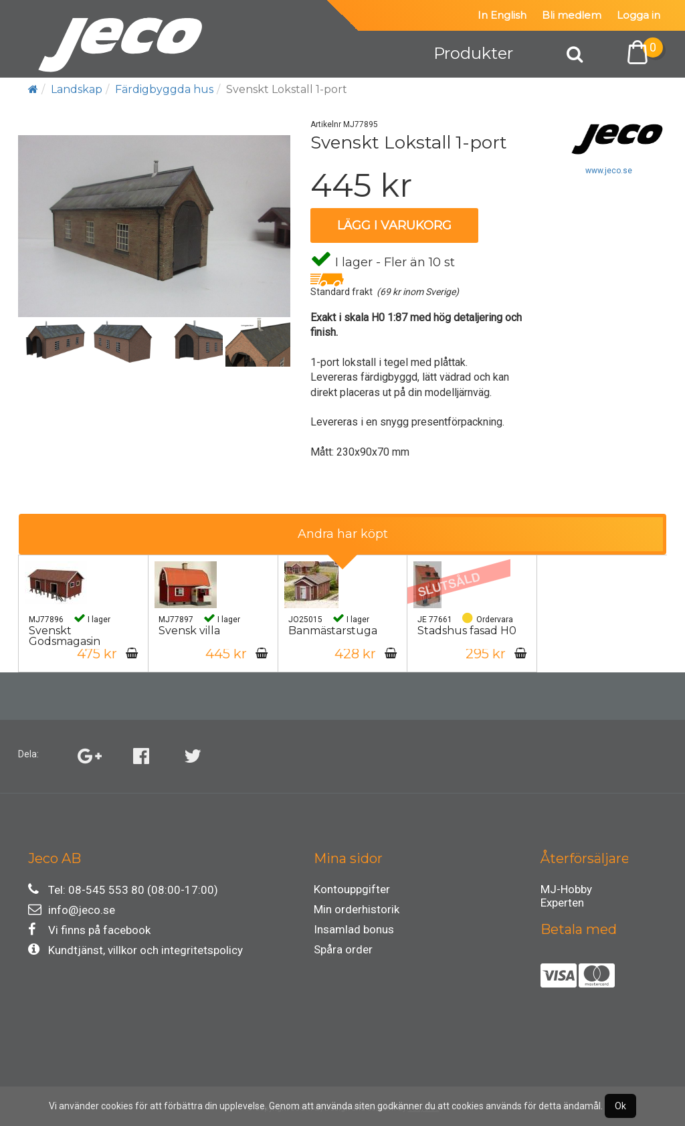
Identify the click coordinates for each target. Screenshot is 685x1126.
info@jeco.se (71, 910)
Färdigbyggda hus (164, 89)
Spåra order (343, 949)
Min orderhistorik (356, 909)
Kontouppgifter (352, 889)
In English (502, 15)
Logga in (638, 15)
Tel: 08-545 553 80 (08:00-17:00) (123, 889)
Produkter (473, 53)
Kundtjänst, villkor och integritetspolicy (135, 950)
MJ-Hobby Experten (566, 891)
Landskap (76, 89)
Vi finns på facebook (89, 930)
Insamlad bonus (354, 929)
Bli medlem (571, 15)
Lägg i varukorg (394, 225)
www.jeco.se (608, 170)
